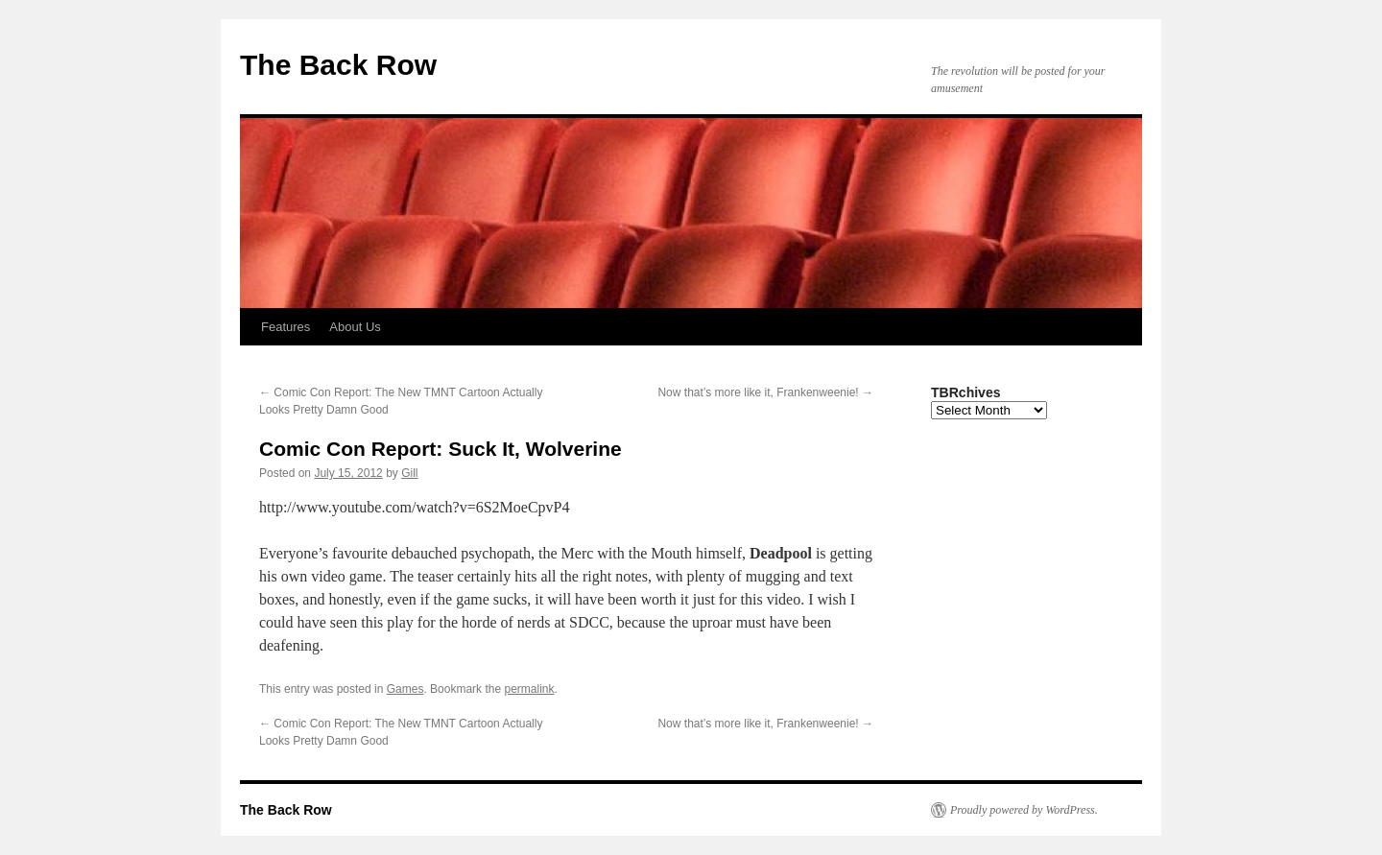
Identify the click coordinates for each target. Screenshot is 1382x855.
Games (405, 689)
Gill (409, 473)
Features (285, 327)
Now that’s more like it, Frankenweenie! (765, 392)
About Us (354, 327)
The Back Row (338, 65)
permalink (529, 689)
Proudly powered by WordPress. (1024, 810)
